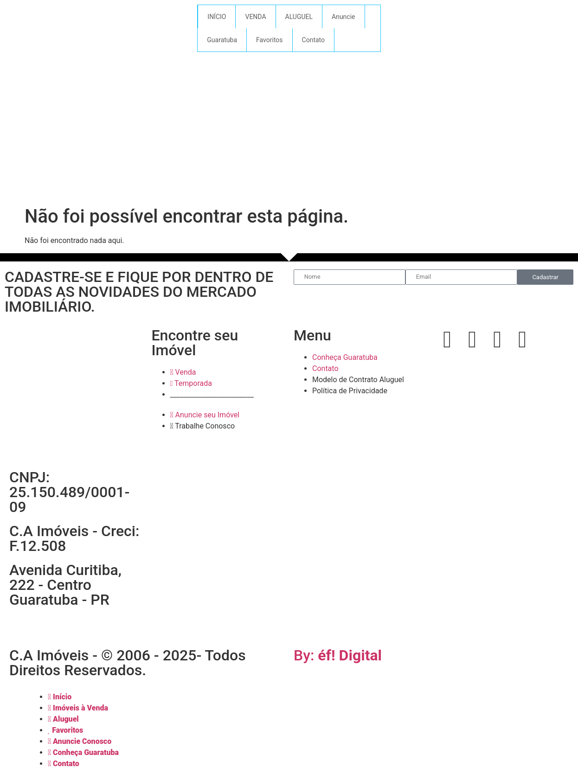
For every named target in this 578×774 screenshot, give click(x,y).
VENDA (255, 16)
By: (338, 655)
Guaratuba (222, 40)
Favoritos (269, 40)
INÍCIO (216, 16)
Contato (313, 40)
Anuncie (343, 16)
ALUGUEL (299, 16)
